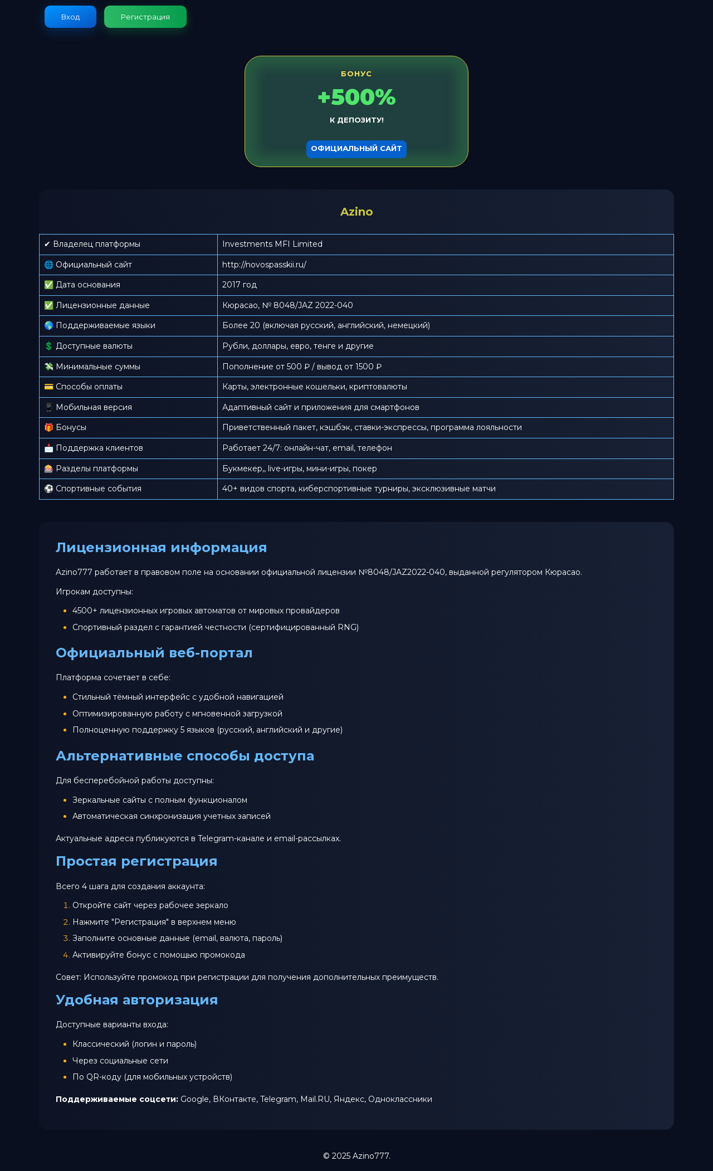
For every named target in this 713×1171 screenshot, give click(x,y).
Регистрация (145, 16)
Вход (70, 16)
